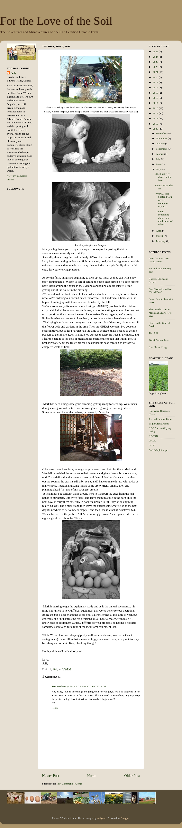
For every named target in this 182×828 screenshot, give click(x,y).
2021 (156, 72)
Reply (55, 707)
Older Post (132, 776)
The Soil (153, 333)
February (161, 241)
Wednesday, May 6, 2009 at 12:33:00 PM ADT (81, 686)
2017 (156, 87)
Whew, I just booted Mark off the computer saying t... (163, 200)
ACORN (153, 436)
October (160, 143)
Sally (13, 72)
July (158, 158)
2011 (156, 118)
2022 (156, 66)
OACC (152, 440)
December (162, 133)
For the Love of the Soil (56, 20)
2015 (156, 97)
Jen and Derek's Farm (160, 418)
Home (91, 776)
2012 (156, 113)
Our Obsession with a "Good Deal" (160, 291)
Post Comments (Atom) (69, 783)
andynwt (101, 818)
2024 (156, 56)
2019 (156, 82)
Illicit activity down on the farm (163, 177)
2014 (156, 102)
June (158, 164)
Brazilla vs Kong (158, 347)
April (159, 230)
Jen (54, 686)
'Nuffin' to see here (159, 340)
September (162, 148)
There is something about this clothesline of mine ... (164, 218)
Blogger (125, 818)
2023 (156, 61)
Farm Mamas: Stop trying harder (159, 260)
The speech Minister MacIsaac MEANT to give (160, 312)
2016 (156, 92)
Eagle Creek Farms (159, 423)
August (160, 153)
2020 (156, 77)
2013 (156, 108)
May (158, 169)
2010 (156, 123)
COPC (152, 445)
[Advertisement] (164, 517)
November (162, 138)
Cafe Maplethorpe (158, 450)
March (160, 235)
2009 (156, 128)
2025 (156, 51)
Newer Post (50, 776)
